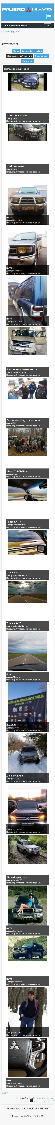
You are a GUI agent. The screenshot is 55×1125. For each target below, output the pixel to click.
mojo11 (16, 118)
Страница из (44, 1098)
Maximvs (17, 677)
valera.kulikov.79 (20, 524)
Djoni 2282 (17, 829)
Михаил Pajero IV (21, 372)
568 (51, 1101)
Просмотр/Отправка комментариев (23, 121)
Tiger (15, 423)
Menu (47, 25)
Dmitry (16, 727)
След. (3, 1092)
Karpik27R (17, 880)
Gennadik (17, 220)
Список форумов (11, 31)
